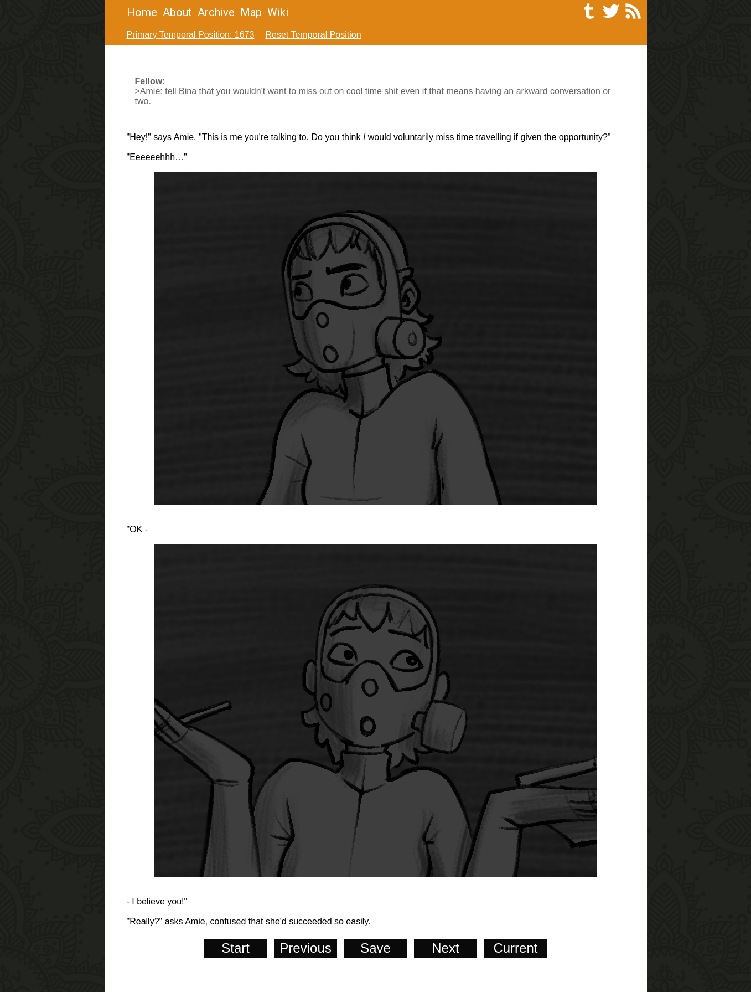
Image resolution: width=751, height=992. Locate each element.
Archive (216, 12)
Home (142, 12)
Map (251, 12)
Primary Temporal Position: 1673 (191, 34)
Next (445, 947)
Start (235, 947)
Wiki (277, 12)
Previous (305, 947)
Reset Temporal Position (313, 34)
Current (515, 947)
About (177, 12)
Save (375, 947)
